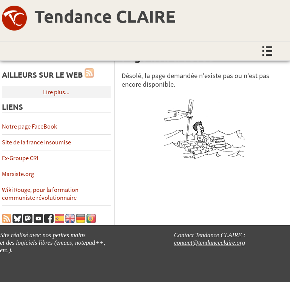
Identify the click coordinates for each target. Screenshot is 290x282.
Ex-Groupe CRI (20, 158)
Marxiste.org (18, 174)
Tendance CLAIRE (105, 16)
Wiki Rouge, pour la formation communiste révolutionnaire (40, 194)
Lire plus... (56, 92)
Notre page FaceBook (29, 126)
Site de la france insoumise (36, 142)
